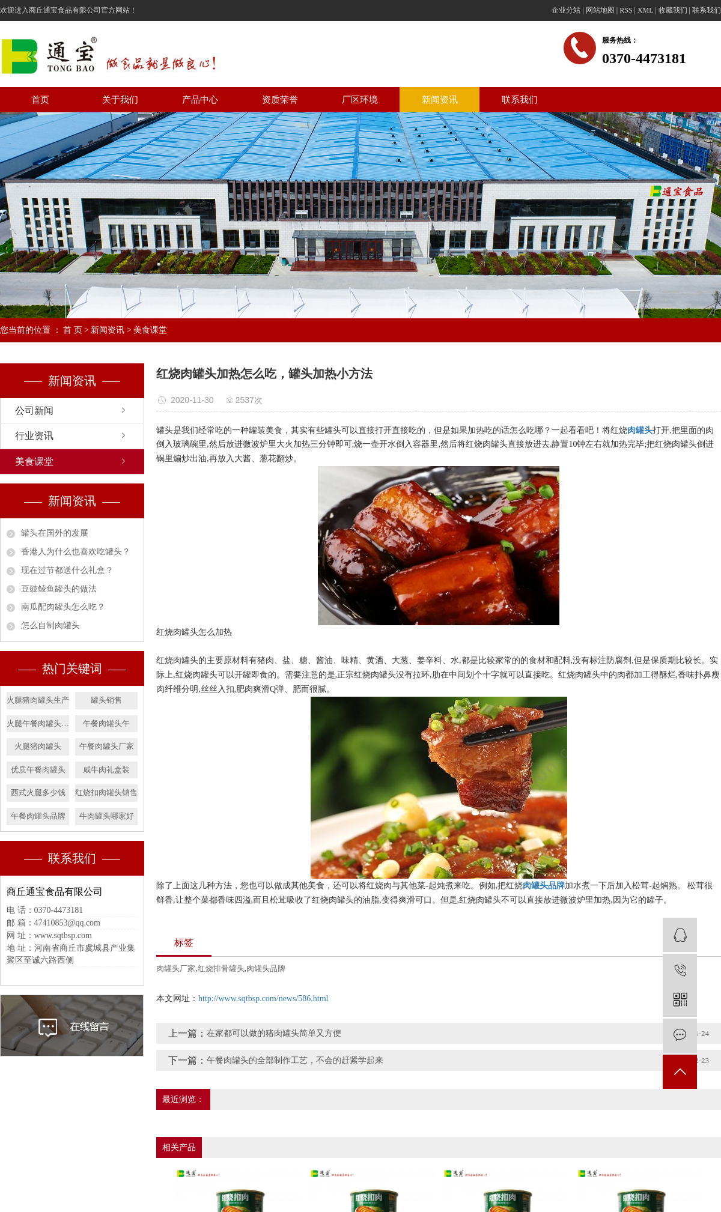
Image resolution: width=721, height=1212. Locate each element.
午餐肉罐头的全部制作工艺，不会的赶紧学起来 (295, 1060)
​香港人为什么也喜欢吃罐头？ (75, 551)
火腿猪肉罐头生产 (38, 699)
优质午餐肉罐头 (38, 769)
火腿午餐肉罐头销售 (38, 723)
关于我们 (120, 100)
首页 (40, 100)
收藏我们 (673, 10)
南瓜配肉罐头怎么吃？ (63, 606)
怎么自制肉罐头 (50, 625)
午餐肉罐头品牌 (38, 815)
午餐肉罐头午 (106, 723)
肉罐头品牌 (265, 968)
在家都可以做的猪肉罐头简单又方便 (274, 1033)
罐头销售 (106, 699)
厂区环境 (360, 100)
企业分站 (566, 10)
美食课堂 (150, 330)
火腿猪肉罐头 (37, 746)
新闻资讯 (440, 100)
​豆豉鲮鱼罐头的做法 (59, 588)
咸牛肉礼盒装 (106, 769)
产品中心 (200, 100)
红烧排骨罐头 (221, 968)
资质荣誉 (280, 100)
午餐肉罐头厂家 (106, 746)
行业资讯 (34, 436)
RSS (625, 10)
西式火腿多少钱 (38, 792)
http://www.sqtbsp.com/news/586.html (263, 998)
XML (645, 10)
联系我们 (706, 10)
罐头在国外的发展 (54, 533)
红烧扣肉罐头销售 (106, 792)
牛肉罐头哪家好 (106, 815)
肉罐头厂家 (175, 968)
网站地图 (600, 10)
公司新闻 (34, 410)
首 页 (72, 330)
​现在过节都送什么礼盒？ (67, 570)
